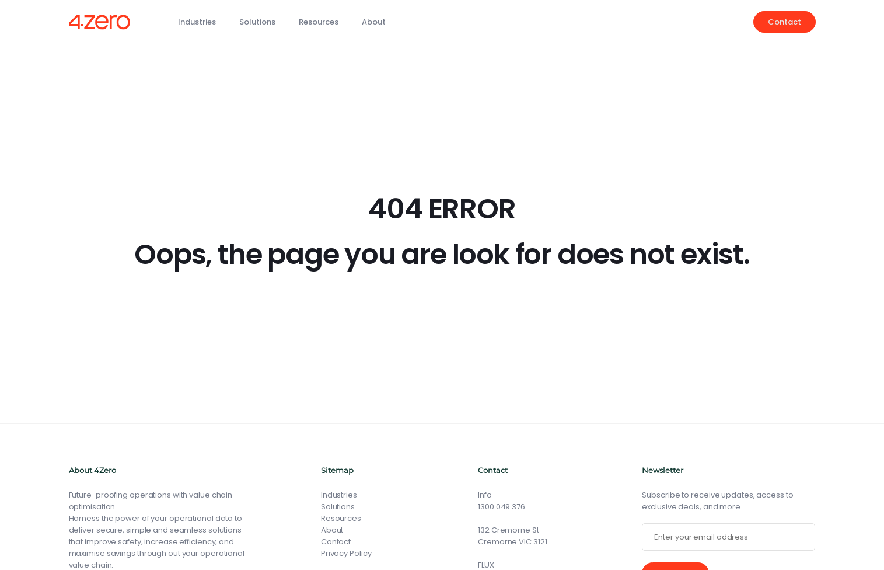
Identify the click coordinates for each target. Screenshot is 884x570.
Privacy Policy (346, 553)
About (374, 21)
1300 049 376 (501, 506)
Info (485, 495)
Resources (318, 21)
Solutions (257, 21)
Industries (197, 21)
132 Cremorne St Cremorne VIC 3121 (512, 535)
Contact (784, 21)
